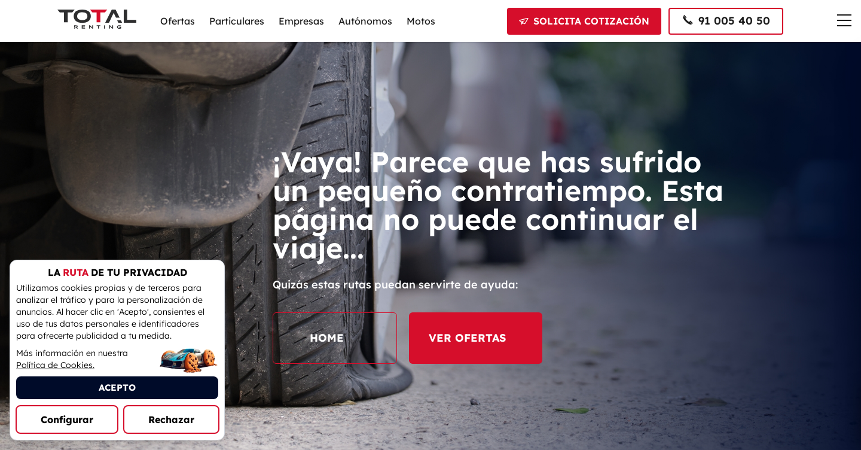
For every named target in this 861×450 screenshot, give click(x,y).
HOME (335, 338)
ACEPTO (117, 387)
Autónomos (365, 21)
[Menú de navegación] (844, 20)
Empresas (301, 21)
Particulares (236, 21)
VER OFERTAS (476, 338)
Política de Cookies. (55, 365)
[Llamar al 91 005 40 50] (725, 21)
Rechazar (171, 419)
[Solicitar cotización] (584, 21)
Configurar (67, 419)
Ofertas (177, 21)
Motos (421, 21)
